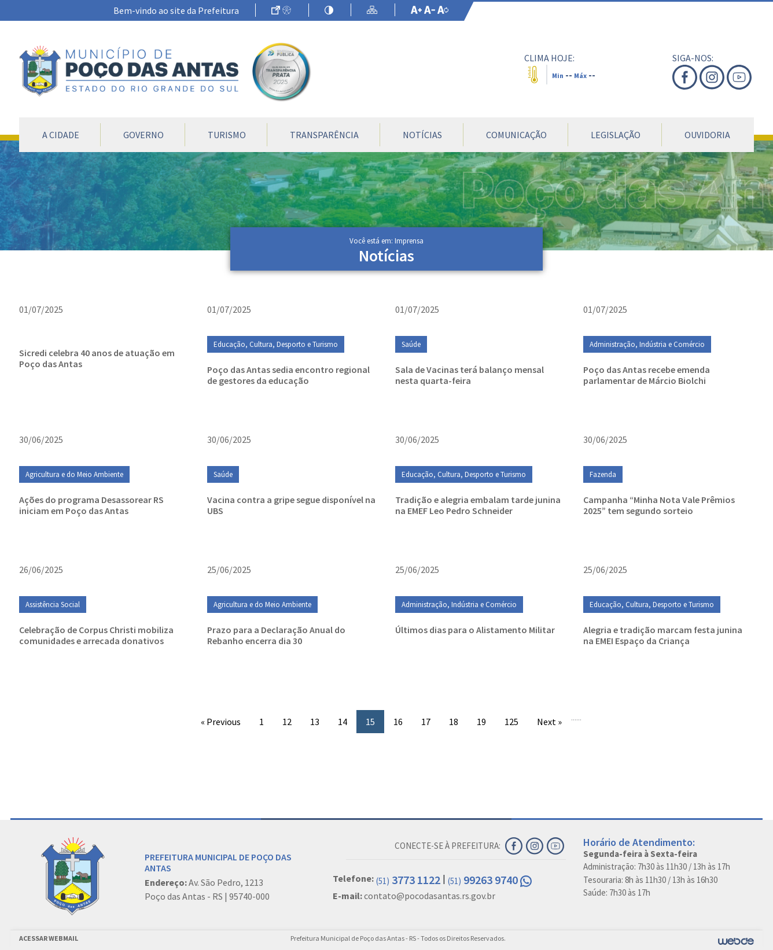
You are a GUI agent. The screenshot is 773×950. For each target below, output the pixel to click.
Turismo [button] (227, 135)
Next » (549, 721)
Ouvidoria (707, 135)
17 (425, 721)
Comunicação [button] (516, 135)
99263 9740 (490, 880)
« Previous (221, 721)
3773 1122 (408, 880)
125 (511, 721)
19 (481, 721)
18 (453, 721)
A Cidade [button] (60, 135)
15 (370, 721)
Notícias (422, 135)
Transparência (324, 135)
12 (287, 721)
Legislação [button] (616, 135)
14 (342, 721)
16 (398, 721)
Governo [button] (143, 135)
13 (314, 721)
